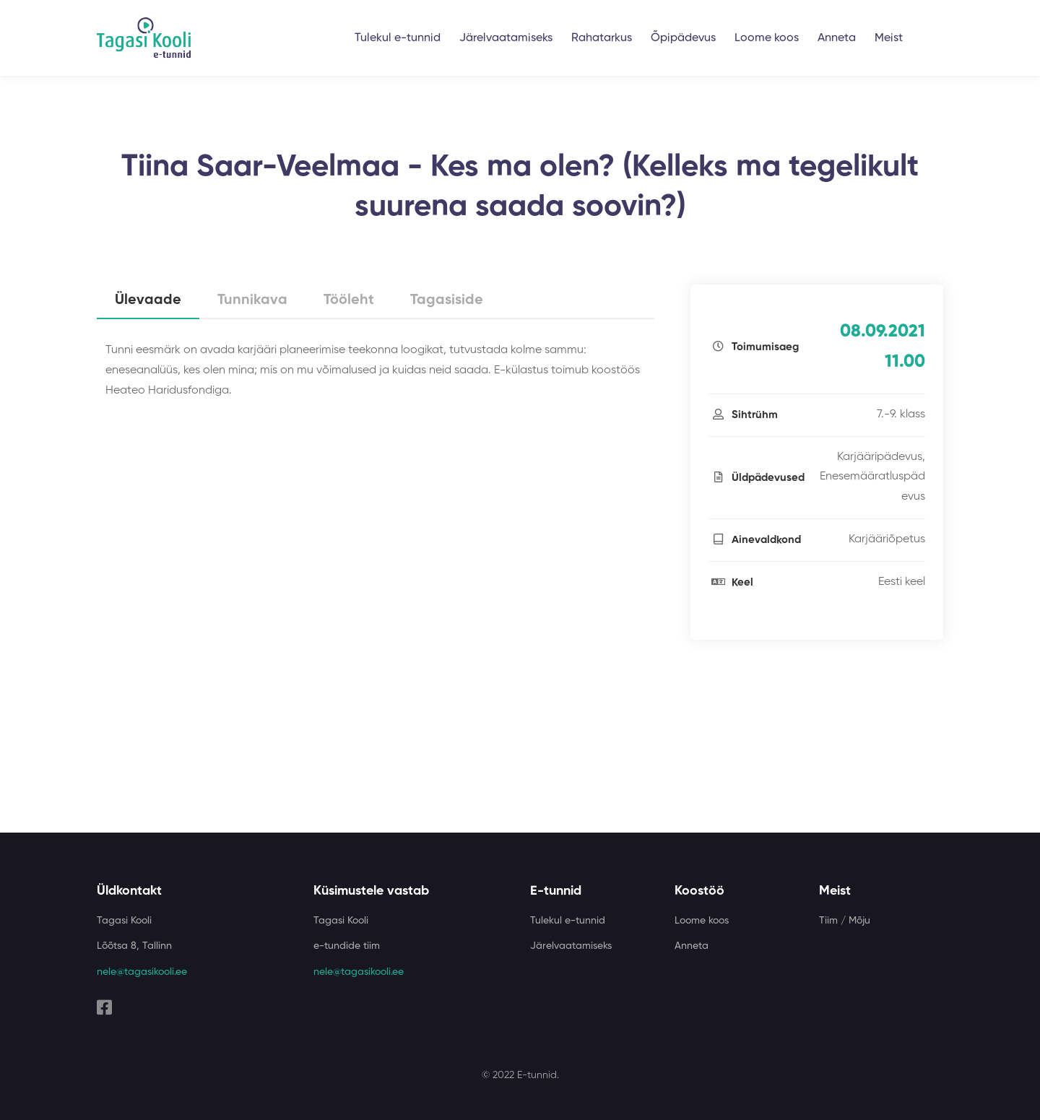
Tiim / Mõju (844, 921)
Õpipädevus (683, 38)
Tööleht (349, 300)
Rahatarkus (601, 38)
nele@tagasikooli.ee (142, 972)
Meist (889, 38)
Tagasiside (446, 300)
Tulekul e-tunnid (398, 38)
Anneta (837, 38)
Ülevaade (148, 300)
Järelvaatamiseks (505, 38)
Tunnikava (252, 300)
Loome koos (766, 38)
